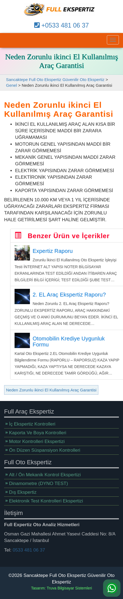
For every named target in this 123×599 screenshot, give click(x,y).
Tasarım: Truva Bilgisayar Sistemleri (61, 588)
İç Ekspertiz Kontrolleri (32, 421)
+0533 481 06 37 (61, 25)
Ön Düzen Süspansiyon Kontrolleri (44, 448)
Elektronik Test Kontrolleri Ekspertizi (46, 498)
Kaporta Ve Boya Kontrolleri (37, 430)
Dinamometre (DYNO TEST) (38, 481)
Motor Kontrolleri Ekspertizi (37, 439)
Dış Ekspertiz (22, 490)
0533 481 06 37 (29, 547)
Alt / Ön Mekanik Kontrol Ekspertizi (45, 472)
